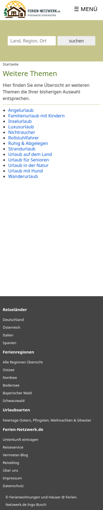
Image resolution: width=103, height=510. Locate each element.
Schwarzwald (13, 400)
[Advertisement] (51, 233)
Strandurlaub (21, 149)
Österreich (11, 327)
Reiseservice (13, 447)
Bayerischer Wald (17, 392)
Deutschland (13, 319)
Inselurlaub (20, 121)
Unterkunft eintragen (20, 439)
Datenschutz (13, 485)
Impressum (12, 478)
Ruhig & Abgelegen (28, 143)
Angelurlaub (21, 110)
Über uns (10, 470)
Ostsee (8, 369)
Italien (8, 335)
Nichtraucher (21, 132)
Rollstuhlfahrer (23, 138)
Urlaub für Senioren (28, 160)
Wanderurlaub (23, 176)
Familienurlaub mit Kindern (36, 116)
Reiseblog (11, 462)
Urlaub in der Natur (28, 165)
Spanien (9, 342)
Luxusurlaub (21, 127)
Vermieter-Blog (15, 454)
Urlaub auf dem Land (30, 154)
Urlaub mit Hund (25, 171)
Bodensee (11, 385)
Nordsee (10, 377)
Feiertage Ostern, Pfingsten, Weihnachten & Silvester (47, 420)
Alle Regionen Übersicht (23, 362)
